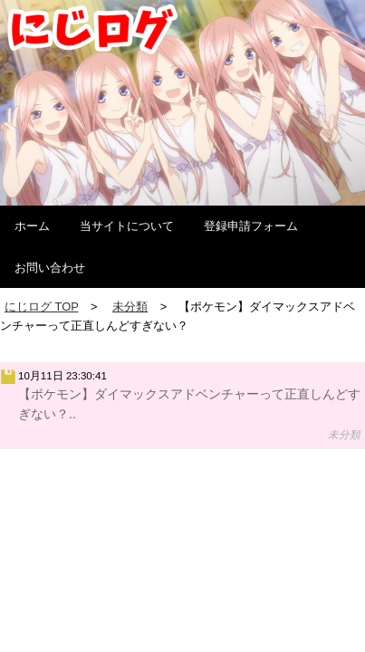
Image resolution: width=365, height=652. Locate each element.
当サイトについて (127, 226)
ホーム (32, 226)
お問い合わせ (49, 267)
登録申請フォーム (251, 226)
